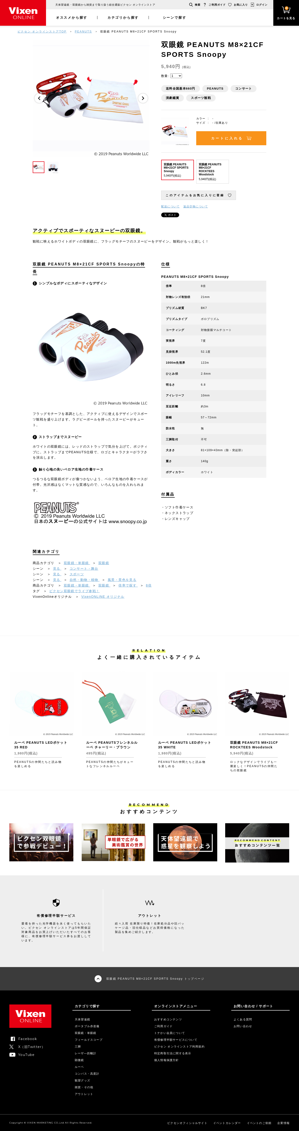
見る (57, 568)
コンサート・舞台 (84, 568)
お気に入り (241, 4)
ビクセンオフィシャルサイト (187, 1123)
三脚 (78, 1046)
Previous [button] (39, 98)
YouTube (26, 1055)
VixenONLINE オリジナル (103, 596)
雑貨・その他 (84, 1087)
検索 (197, 4)
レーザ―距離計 (85, 1053)
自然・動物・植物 (85, 580)
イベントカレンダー (227, 1123)
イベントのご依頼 (259, 1123)
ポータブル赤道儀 (87, 1026)
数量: (165, 76)
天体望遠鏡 (82, 1019)
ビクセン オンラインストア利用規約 (179, 1046)
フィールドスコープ (89, 1039)
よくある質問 (243, 1019)
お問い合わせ (243, 1026)
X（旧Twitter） (31, 1047)
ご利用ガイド (217, 4)
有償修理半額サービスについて (175, 1039)
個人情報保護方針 (166, 1060)
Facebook (27, 1039)
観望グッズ (82, 1080)
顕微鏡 (79, 1060)
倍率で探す (128, 585)
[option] (91, 98)
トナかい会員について (169, 1033)
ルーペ (79, 1067)
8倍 (149, 585)
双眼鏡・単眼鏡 (77, 563)
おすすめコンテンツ (168, 1019)
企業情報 (283, 1123)
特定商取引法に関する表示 (172, 1053)
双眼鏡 (103, 563)
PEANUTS (83, 31)
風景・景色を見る (122, 580)
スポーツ (77, 574)
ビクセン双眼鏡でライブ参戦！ (74, 591)
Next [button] (143, 98)
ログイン (261, 4)
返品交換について (195, 206)
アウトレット (84, 1094)
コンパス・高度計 (87, 1073)
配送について (170, 206)
